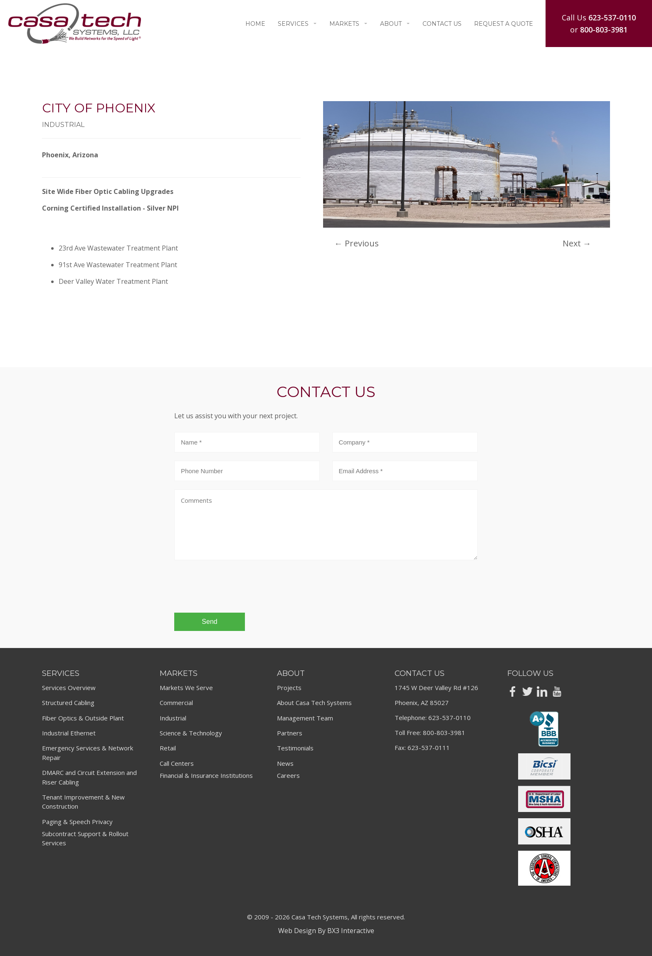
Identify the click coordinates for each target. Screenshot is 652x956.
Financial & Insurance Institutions (206, 775)
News (285, 763)
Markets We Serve (186, 687)
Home (255, 23)
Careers (288, 775)
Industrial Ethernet (69, 733)
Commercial (176, 702)
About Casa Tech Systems (314, 702)
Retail (168, 748)
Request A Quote (503, 23)
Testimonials (295, 748)
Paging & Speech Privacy (77, 821)
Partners (289, 733)
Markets (348, 23)
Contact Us (442, 23)
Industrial (173, 718)
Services (297, 23)
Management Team (305, 718)
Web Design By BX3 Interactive (326, 930)
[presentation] (237, 590)
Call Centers (177, 763)
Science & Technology (191, 733)
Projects (289, 687)
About (395, 23)
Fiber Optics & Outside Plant (83, 718)
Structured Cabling (68, 702)
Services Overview (69, 687)
